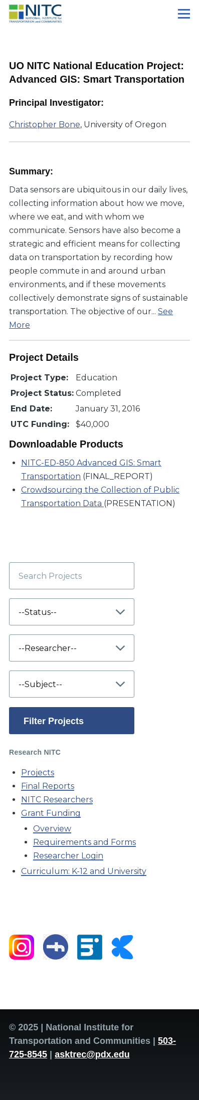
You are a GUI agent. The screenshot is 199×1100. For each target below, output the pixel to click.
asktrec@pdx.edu (92, 1054)
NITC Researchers (57, 799)
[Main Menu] (184, 14)
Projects (37, 772)
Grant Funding (51, 813)
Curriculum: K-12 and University (83, 871)
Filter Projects (54, 721)
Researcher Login (68, 855)
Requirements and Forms (84, 842)
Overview (52, 828)
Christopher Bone (44, 124)
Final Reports (47, 786)
